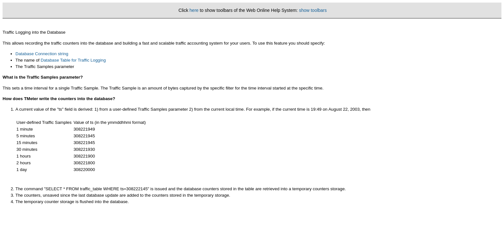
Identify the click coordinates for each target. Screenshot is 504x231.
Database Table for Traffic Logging (73, 60)
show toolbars (313, 10)
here (194, 10)
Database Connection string (41, 53)
